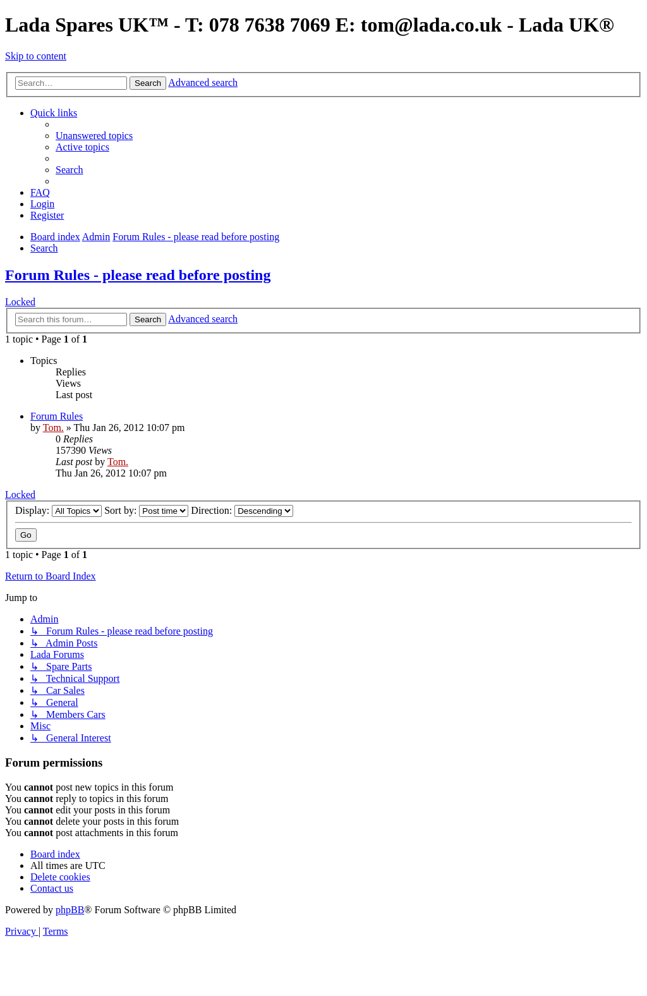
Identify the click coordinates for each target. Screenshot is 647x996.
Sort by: (146, 510)
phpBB (70, 909)
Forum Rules (56, 416)
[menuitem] (94, 135)
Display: (58, 510)
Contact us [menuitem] (51, 888)
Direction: (242, 510)
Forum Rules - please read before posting (137, 275)
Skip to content (35, 56)
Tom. (53, 427)
